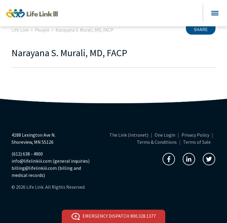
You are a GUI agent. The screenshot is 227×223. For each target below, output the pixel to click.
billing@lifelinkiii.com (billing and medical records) (46, 171)
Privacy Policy (195, 135)
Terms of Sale (197, 142)
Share (201, 29)
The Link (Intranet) (128, 135)
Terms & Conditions (157, 142)
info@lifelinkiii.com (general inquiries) (51, 161)
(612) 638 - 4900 (27, 154)
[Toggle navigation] (215, 13)
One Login (165, 135)
